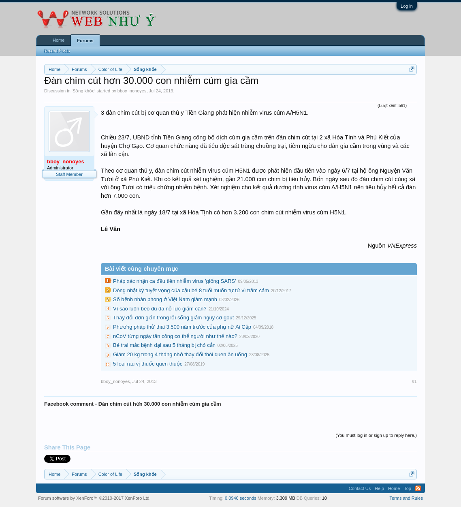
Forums (85, 40)
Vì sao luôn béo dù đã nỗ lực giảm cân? (160, 309)
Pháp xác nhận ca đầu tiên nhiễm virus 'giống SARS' (174, 281)
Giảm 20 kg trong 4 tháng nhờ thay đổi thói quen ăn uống (180, 354)
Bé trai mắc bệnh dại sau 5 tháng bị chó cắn (164, 345)
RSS (418, 488)
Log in (407, 6)
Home (58, 40)
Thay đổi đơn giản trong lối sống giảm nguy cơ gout (173, 317)
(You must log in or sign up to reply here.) (376, 435)
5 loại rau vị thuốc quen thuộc (147, 364)
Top (407, 488)
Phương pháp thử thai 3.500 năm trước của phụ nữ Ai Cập (182, 327)
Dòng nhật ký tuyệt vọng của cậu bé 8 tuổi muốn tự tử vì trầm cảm (191, 290)
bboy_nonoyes (132, 90)
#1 (414, 381)
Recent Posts (56, 50)
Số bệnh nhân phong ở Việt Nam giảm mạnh (165, 299)
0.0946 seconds (240, 498)
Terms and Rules (406, 498)
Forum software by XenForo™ (94, 498)
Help (379, 488)
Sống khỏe (83, 90)
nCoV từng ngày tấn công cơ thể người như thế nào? (175, 336)
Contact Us (360, 488)
